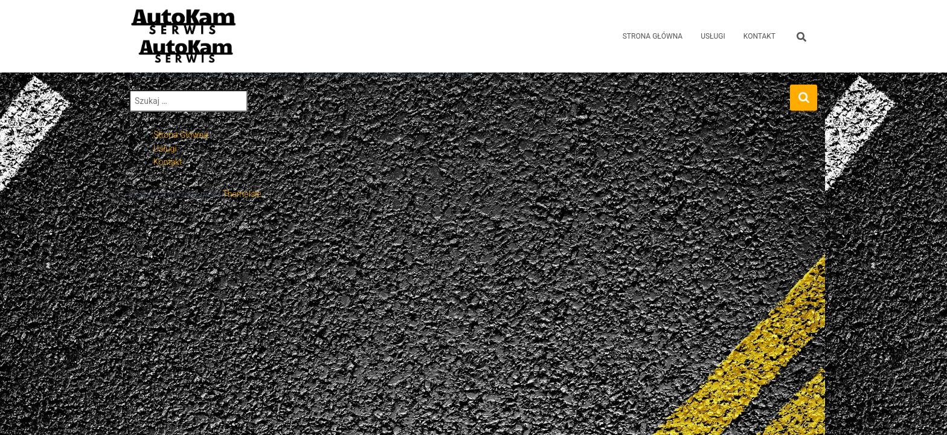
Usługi (165, 148)
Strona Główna (652, 36)
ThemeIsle (241, 194)
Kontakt (167, 162)
